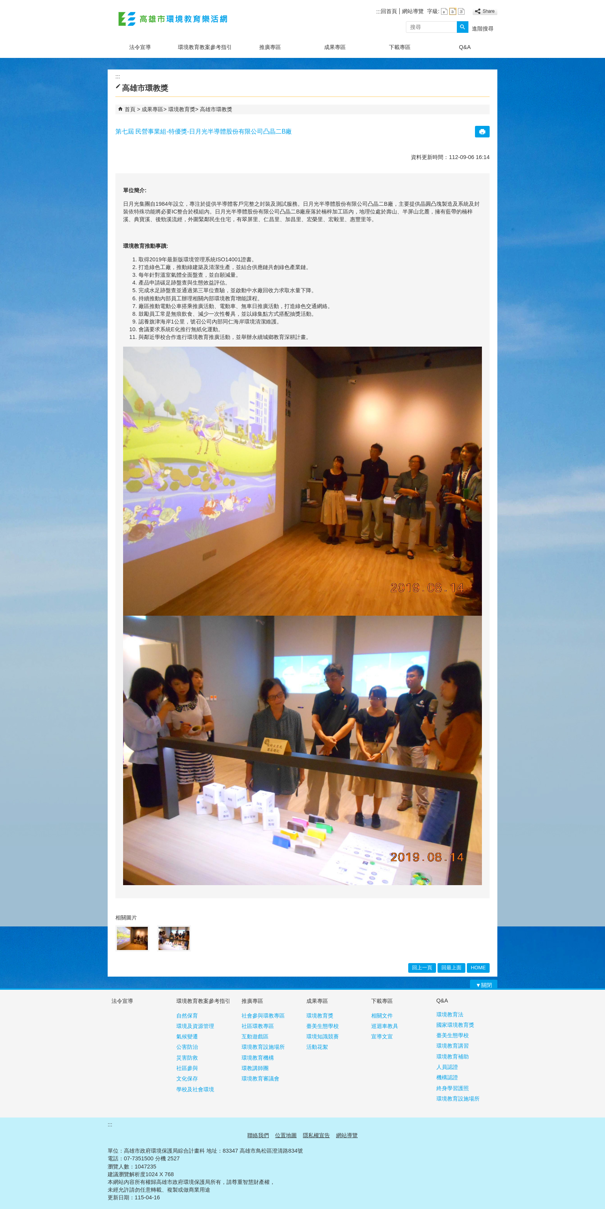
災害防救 (187, 1058)
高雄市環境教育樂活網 (173, 19)
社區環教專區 (258, 1026)
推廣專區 (270, 47)
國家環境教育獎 (455, 1025)
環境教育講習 (452, 1046)
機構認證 (447, 1077)
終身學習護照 (452, 1088)
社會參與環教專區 (263, 1016)
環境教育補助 (452, 1056)
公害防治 (187, 1047)
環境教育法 (449, 1014)
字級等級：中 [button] (452, 11)
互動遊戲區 (255, 1036)
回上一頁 (422, 967)
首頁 (130, 109)
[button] (462, 27)
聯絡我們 (258, 1135)
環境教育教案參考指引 (205, 47)
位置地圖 (286, 1135)
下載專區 (400, 47)
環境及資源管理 (195, 1026)
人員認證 (447, 1067)
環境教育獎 (181, 109)
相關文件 (382, 1016)
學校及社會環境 (195, 1089)
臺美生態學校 (322, 1026)
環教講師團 (255, 1068)
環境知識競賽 (322, 1036)
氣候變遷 (187, 1036)
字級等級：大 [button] (461, 11)
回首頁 (389, 11)
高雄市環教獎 (216, 109)
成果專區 (335, 47)
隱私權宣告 (316, 1135)
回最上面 (451, 967)
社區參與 (187, 1068)
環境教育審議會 (260, 1078)
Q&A (465, 47)
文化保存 (187, 1078)
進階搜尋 (482, 28)
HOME (478, 967)
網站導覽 (413, 11)
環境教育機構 (258, 1058)
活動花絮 (317, 1047)
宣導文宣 (382, 1036)
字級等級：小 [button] (444, 11)
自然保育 (187, 1016)
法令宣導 (140, 47)
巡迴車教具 (384, 1026)
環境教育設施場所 (263, 1047)
